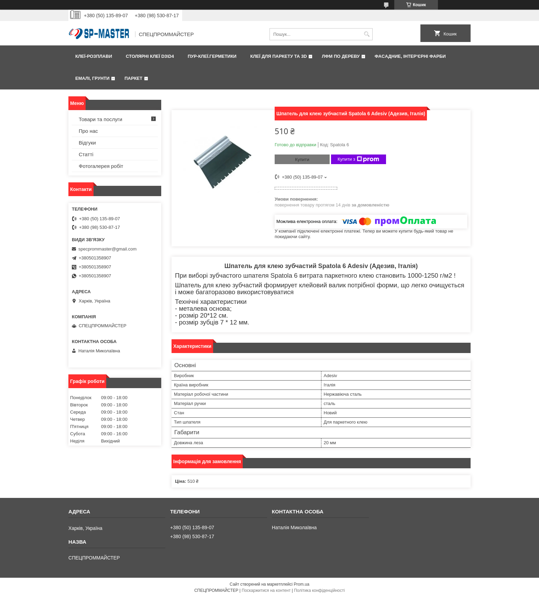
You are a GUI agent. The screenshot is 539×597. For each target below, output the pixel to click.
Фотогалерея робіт (101, 166)
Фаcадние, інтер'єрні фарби (410, 56)
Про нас (88, 131)
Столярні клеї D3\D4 (150, 56)
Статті (86, 154)
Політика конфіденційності (319, 590)
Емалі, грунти (92, 78)
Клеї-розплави (93, 56)
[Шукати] (367, 34)
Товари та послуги (100, 119)
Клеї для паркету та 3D (278, 56)
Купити (302, 159)
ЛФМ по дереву (341, 56)
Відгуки (87, 143)
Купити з (358, 159)
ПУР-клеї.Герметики (212, 56)
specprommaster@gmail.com (107, 249)
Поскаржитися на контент (266, 590)
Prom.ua (301, 584)
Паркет (133, 78)
